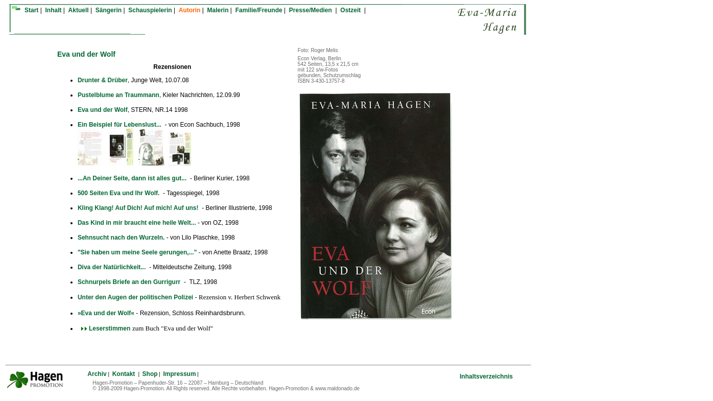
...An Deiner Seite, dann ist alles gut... (133, 178)
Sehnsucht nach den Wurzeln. (121, 237)
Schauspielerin (150, 10)
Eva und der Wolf (103, 109)
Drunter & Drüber (103, 80)
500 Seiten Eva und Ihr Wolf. (119, 193)
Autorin (190, 10)
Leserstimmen (104, 328)
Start (31, 10)
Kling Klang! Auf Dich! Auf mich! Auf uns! (139, 207)
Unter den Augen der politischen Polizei (135, 297)
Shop (150, 374)
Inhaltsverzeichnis (486, 376)
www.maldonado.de (337, 388)
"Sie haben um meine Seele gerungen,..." (138, 252)
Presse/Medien (311, 10)
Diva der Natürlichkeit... (113, 267)
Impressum (179, 374)
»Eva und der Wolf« (106, 313)
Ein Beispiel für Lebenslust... (119, 124)
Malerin (218, 10)
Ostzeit (351, 10)
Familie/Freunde (258, 10)
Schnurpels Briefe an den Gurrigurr (130, 282)
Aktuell (78, 10)
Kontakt (124, 374)
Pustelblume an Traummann (118, 95)
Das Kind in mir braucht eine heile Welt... (137, 222)
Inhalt (53, 10)
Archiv (96, 374)
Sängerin (109, 10)
